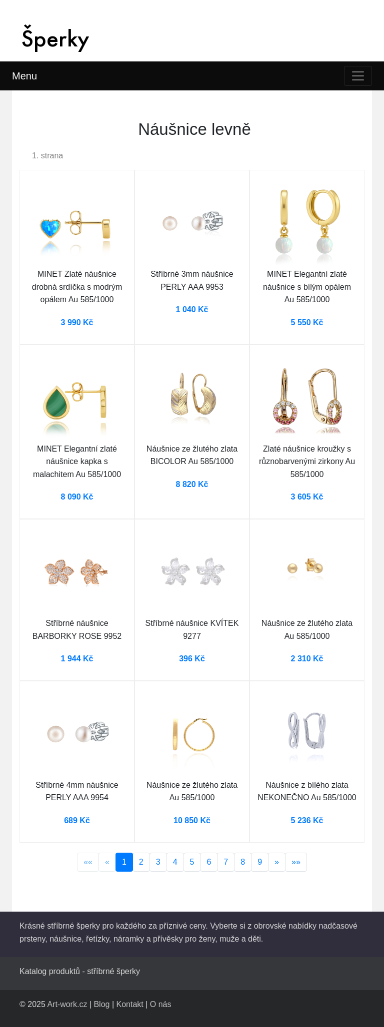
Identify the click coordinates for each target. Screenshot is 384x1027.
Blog (102, 1004)
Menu (24, 75)
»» (296, 862)
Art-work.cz (67, 1004)
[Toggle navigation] (358, 76)
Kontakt (130, 1004)
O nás (161, 1004)
